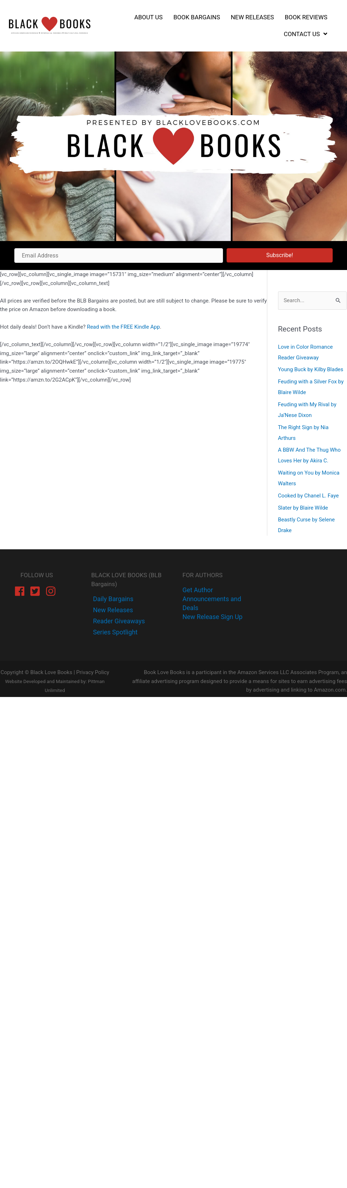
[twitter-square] (37, 591)
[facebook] (21, 591)
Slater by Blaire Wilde (303, 508)
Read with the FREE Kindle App (123, 327)
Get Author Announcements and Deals (212, 599)
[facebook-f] (112, 599)
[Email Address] (118, 255)
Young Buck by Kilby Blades (310, 369)
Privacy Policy (92, 672)
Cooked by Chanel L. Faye (308, 495)
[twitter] (112, 610)
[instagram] (52, 591)
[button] (280, 255)
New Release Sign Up (213, 616)
